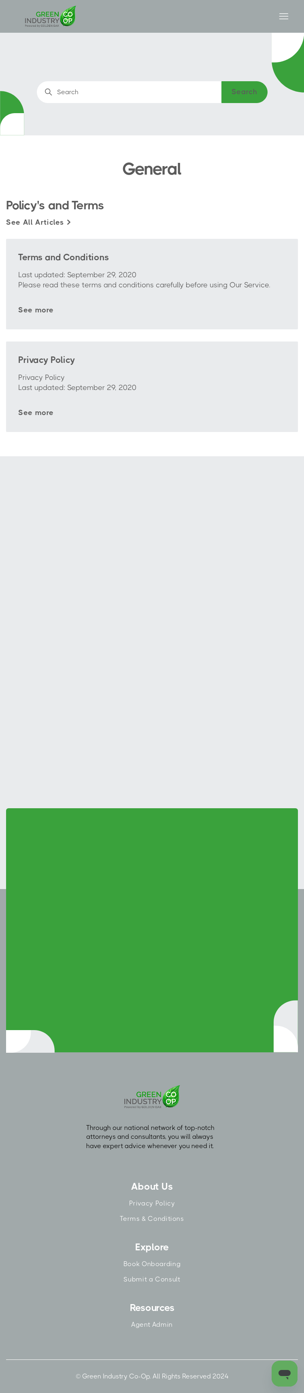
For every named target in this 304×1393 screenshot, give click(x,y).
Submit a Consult (151, 1279)
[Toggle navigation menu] (283, 16)
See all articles (39, 222)
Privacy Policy (152, 1203)
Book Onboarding (152, 1264)
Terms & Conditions (152, 1218)
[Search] (152, 92)
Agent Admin (152, 1324)
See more (36, 310)
